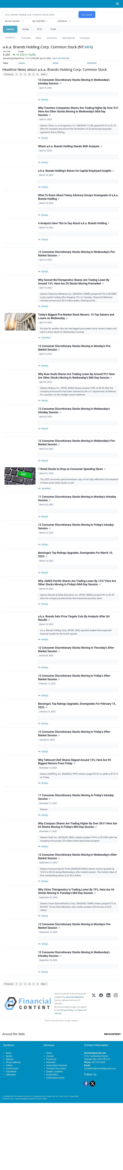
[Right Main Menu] (117, 3)
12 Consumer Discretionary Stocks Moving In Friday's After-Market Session (75, 722)
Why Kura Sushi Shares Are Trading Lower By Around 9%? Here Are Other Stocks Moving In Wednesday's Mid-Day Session (77, 397)
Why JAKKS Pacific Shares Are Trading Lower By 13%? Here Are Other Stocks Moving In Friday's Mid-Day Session (78, 619)
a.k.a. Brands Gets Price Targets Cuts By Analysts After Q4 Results (74, 659)
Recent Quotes (12, 21)
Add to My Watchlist (60, 58)
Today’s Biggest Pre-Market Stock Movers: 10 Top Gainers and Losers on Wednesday (77, 334)
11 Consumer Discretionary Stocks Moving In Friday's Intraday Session (76, 851)
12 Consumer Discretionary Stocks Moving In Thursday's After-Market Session (77, 692)
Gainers (45, 863)
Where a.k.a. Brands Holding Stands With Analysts (71, 150)
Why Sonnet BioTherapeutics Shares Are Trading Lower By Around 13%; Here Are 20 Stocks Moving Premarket (74, 297)
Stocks (25, 29)
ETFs (39, 29)
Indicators (62, 21)
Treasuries (85, 37)
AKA (88, 46)
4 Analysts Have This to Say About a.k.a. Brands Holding (74, 233)
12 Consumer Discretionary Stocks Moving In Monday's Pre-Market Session (75, 367)
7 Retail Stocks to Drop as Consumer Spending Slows (72, 498)
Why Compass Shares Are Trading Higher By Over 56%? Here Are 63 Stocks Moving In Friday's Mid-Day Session (78, 881)
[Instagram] (115, 1070)
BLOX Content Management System (22, 1166)
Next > (44, 74)
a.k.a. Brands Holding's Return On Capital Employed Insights (76, 177)
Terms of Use (63, 1163)
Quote (21, 62)
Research (91, 62)
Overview (26, 37)
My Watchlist (38, 21)
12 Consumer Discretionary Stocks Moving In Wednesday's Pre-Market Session (77, 267)
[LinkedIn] (108, 1070)
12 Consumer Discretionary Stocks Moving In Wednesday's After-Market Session (74, 914)
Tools (53, 29)
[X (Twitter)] (94, 1070)
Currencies (51, 37)
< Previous (8, 74)
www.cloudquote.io (75, 1064)
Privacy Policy (66, 1077)
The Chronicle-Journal (21, 1163)
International (68, 37)
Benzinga (46, 100)
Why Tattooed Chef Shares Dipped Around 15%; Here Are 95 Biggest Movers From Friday (75, 812)
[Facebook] (101, 1070)
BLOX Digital (42, 1166)
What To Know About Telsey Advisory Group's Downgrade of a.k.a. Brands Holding (75, 205)
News (38, 37)
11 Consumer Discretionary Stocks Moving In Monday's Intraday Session (78, 529)
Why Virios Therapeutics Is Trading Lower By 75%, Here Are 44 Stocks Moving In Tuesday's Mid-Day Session (77, 951)
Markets (10, 29)
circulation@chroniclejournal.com (100, 1135)
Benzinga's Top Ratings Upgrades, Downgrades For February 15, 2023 (77, 752)
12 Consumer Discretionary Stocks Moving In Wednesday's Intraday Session (74, 82)
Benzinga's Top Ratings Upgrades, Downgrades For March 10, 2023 (76, 590)
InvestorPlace (47, 356)
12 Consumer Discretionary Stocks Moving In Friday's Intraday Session (76, 560)
